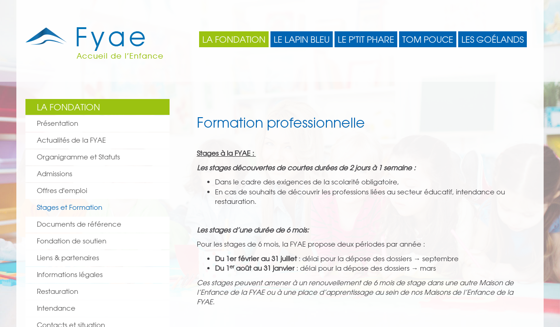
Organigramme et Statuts (78, 157)
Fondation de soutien (71, 241)
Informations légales (70, 274)
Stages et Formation (69, 207)
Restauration (57, 291)
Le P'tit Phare (366, 39)
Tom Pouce (427, 39)
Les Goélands (492, 39)
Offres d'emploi (62, 190)
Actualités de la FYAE (71, 140)
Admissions (54, 173)
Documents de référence (79, 224)
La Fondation (233, 39)
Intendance (56, 308)
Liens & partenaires (68, 257)
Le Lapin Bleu (302, 39)
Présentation (57, 123)
